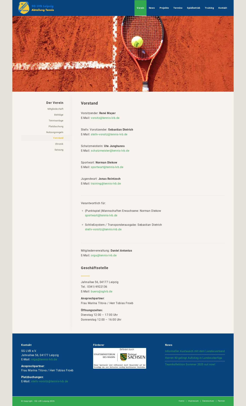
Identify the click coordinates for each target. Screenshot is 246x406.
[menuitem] (140, 8)
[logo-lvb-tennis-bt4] (36, 8)
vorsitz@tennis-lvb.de (105, 118)
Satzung (59, 149)
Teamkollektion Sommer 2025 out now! (190, 364)
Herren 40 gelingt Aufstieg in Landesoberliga (193, 357)
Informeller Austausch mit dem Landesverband (195, 351)
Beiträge (58, 114)
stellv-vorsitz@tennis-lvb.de (109, 134)
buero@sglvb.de (101, 291)
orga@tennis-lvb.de (103, 255)
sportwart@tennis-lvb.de (107, 167)
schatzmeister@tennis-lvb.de (110, 150)
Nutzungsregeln (54, 132)
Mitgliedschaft (55, 109)
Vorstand (58, 138)
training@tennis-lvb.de (106, 183)
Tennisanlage (56, 120)
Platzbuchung (56, 126)
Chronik (59, 144)
